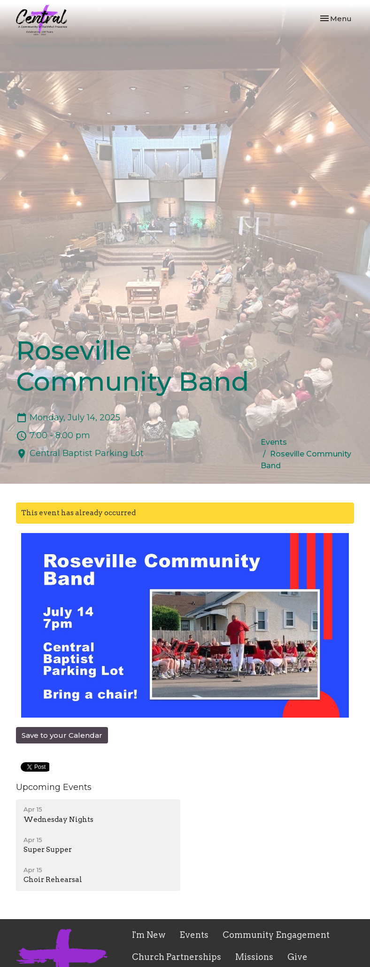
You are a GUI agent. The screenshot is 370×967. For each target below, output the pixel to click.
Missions (254, 957)
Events (274, 442)
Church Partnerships (176, 957)
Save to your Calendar (62, 735)
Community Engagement (276, 935)
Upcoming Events (54, 787)
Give (297, 957)
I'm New (148, 935)
